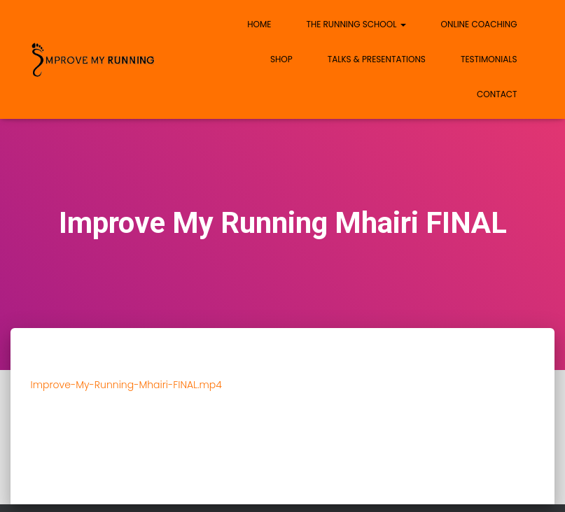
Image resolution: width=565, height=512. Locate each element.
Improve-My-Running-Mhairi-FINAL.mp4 (126, 385)
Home (259, 24)
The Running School (355, 24)
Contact (497, 94)
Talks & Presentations (377, 59)
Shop (281, 59)
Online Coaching (479, 24)
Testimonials (489, 59)
